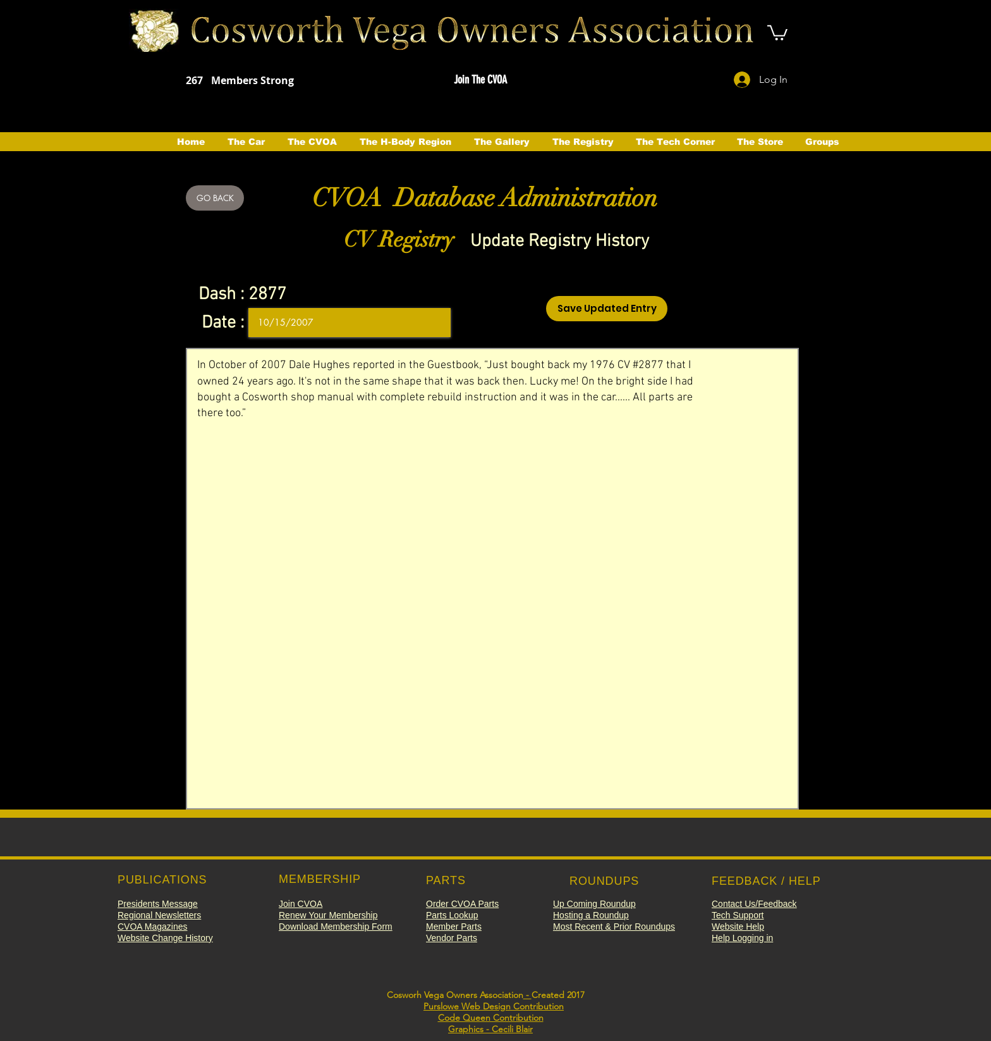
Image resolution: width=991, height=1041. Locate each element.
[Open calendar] (432, 322)
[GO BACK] (215, 198)
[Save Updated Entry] (606, 308)
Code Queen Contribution (491, 1017)
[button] (480, 80)
